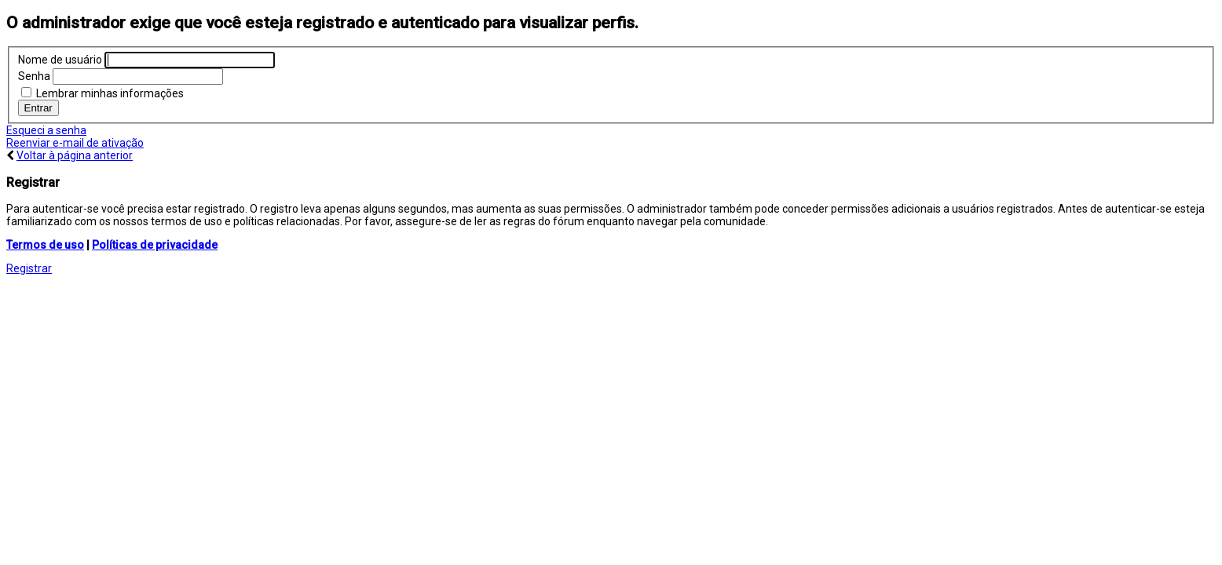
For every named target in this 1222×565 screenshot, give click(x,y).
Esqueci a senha (46, 130)
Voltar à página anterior (74, 155)
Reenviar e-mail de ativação (75, 143)
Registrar (29, 268)
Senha (34, 76)
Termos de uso (45, 245)
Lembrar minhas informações (102, 93)
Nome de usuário (60, 59)
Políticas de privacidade (155, 245)
